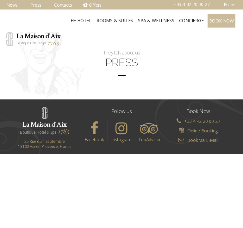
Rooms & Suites (115, 20)
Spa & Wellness (156, 20)
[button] (226, 5)
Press (35, 5)
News (12, 5)
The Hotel (79, 20)
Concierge (191, 20)
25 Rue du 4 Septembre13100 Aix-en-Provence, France (44, 144)
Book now (221, 21)
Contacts (63, 5)
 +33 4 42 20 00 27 (189, 4)
